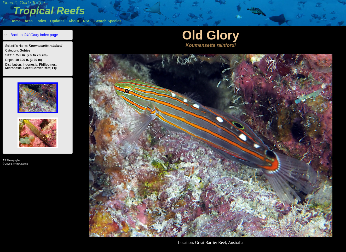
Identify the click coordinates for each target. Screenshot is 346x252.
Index (41, 21)
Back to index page (33, 35)
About (73, 21)
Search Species (108, 21)
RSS (86, 21)
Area (29, 21)
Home (15, 21)
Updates (57, 21)
